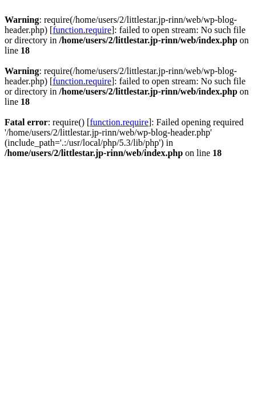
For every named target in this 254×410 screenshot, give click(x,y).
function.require (82, 30)
